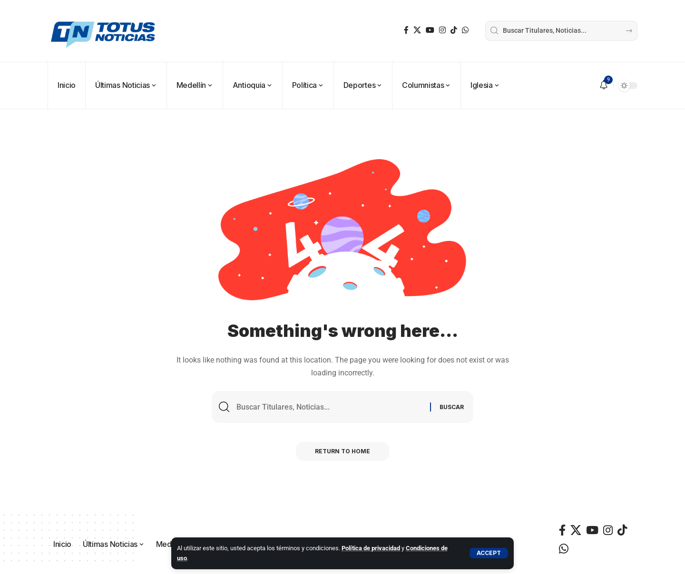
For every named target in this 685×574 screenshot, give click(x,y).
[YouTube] (430, 30)
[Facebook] (406, 30)
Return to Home (342, 451)
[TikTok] (454, 30)
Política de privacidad (371, 548)
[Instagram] (442, 30)
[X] (417, 30)
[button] (489, 553)
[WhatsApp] (465, 30)
